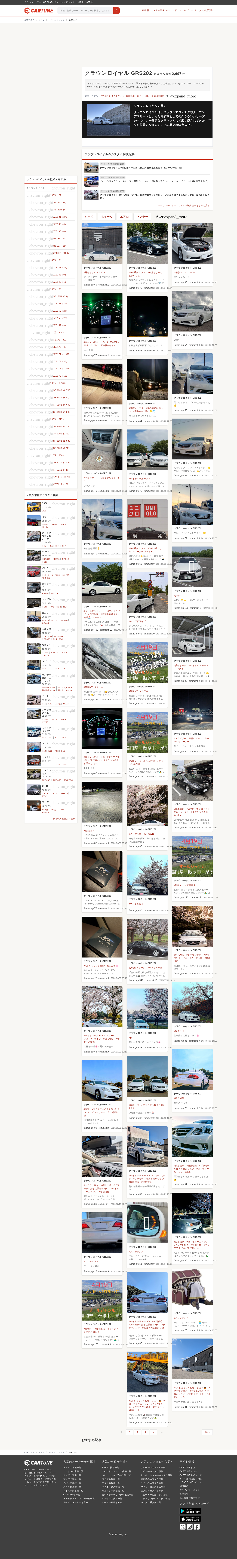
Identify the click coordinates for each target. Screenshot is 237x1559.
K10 (44, 751)
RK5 (44, 546)
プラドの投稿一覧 (111, 1483)
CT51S (54, 653)
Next (209, 119)
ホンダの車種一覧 (72, 1475)
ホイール (107, 216)
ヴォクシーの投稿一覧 (113, 1491)
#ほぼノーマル (136, 408)
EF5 (63, 669)
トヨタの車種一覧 (72, 1467)
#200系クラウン (137, 272)
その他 (171, 216)
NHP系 (66, 575)
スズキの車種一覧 (72, 1487)
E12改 (58, 704)
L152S (54, 719)
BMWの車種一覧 (71, 1494)
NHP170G (58, 639)
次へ (207, 1432)
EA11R (45, 593)
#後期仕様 (179, 1165)
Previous (84, 119)
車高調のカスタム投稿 (152, 1479)
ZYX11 (45, 796)
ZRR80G (46, 780)
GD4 (65, 764)
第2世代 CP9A (65, 687)
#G (186, 812)
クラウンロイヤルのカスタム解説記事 (109, 154)
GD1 (44, 764)
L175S (45, 722)
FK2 (64, 737)
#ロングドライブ (137, 621)
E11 (44, 704)
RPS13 (65, 559)
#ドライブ (96, 1039)
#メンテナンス (136, 1251)
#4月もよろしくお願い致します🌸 (101, 966)
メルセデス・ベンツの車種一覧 (79, 1498)
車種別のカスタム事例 (153, 10)
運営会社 (184, 1494)
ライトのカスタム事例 (152, 1483)
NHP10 (45, 575)
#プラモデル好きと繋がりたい (148, 1178)
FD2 (57, 737)
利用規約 (184, 1486)
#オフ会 (99, 687)
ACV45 (45, 623)
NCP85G (46, 639)
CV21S (64, 653)
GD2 (51, 764)
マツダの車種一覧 (72, 1479)
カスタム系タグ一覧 (151, 1502)
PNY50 (45, 812)
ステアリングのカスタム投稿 (155, 1498)
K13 (63, 751)
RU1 (52, 607)
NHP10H (55, 575)
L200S (45, 524)
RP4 (64, 546)
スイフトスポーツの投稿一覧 (116, 1471)
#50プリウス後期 (199, 812)
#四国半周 (93, 614)
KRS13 (56, 559)
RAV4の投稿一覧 (110, 1467)
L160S (63, 719)
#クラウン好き (193, 955)
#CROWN (149, 834)
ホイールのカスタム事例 (153, 1467)
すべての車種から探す (64, 819)
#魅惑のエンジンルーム (186, 272)
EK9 (44, 737)
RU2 (59, 607)
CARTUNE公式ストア (191, 1475)
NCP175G (47, 636)
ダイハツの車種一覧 (73, 1491)
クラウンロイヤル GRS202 (97, 268)
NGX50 (45, 793)
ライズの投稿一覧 (111, 1479)
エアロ (124, 216)
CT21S (45, 653)
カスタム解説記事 (204, 10)
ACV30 (45, 620)
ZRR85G (57, 780)
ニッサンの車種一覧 (73, 1471)
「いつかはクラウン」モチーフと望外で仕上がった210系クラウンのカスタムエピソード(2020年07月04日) (154, 181)
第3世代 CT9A (49, 687)
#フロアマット (91, 478)
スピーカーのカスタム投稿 (154, 1494)
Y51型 (54, 810)
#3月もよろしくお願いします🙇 (190, 1387)
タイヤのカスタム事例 (152, 1471)
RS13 (45, 562)
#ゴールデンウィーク (144, 551)
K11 (50, 751)
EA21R (54, 593)
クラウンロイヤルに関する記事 (113, 164)
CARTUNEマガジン (190, 1471)
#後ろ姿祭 (108, 1039)
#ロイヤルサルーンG (94, 342)
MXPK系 (46, 578)
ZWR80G (68, 780)
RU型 (44, 607)
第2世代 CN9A (65, 690)
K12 (57, 751)
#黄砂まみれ (180, 665)
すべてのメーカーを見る (75, 1502)
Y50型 (45, 810)
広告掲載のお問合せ (190, 1498)
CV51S (45, 655)
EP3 (51, 737)
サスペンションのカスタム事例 (156, 1475)
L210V (45, 527)
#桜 (130, 1037)
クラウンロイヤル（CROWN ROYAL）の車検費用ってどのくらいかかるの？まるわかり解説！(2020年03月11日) (155, 196)
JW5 (44, 511)
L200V (54, 524)
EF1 (44, 669)
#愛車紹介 (179, 809)
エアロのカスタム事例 (152, 1491)
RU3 (65, 607)
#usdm (177, 815)
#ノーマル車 (135, 834)
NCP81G (58, 636)
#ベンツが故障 (147, 761)
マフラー (142, 216)
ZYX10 (55, 793)
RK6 (51, 546)
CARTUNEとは (187, 1467)
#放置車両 (190, 885)
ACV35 (54, 620)
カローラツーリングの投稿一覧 (118, 1494)
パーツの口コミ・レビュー (179, 10)
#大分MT (178, 595)
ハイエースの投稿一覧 (113, 1487)
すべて (181, 96)
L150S (45, 719)
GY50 (61, 810)
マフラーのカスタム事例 (153, 1487)
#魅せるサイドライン (94, 272)
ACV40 (64, 620)
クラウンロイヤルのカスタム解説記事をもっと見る (184, 205)
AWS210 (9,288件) (111, 96)
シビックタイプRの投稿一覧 (116, 1475)
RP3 (58, 546)
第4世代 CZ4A (49, 690)
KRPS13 (46, 559)
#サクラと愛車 (136, 904)
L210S (63, 524)
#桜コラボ (179, 1031)
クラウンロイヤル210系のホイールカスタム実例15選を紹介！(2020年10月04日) (141, 168)
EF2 (50, 669)
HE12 (66, 704)
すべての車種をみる (112, 1502)
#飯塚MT (88, 687)
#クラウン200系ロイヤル (103, 345)
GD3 (58, 764)
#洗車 (181, 668)
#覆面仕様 (134, 1105)
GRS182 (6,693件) (154, 96)
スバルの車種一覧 (72, 1483)
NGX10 (64, 793)
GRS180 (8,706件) (132, 96)
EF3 (57, 669)
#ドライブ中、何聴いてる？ (188, 738)
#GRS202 (98, 617)
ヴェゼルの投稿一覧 (112, 1498)
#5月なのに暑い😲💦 (144, 411)
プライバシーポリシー (191, 1490)
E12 (50, 704)
